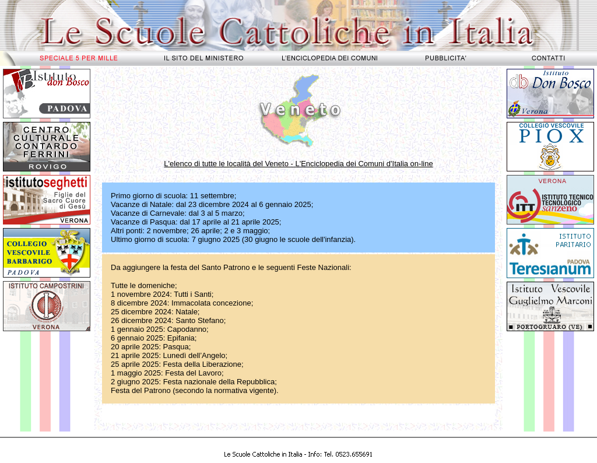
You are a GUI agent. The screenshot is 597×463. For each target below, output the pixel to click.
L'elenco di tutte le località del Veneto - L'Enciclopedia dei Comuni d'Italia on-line (298, 163)
